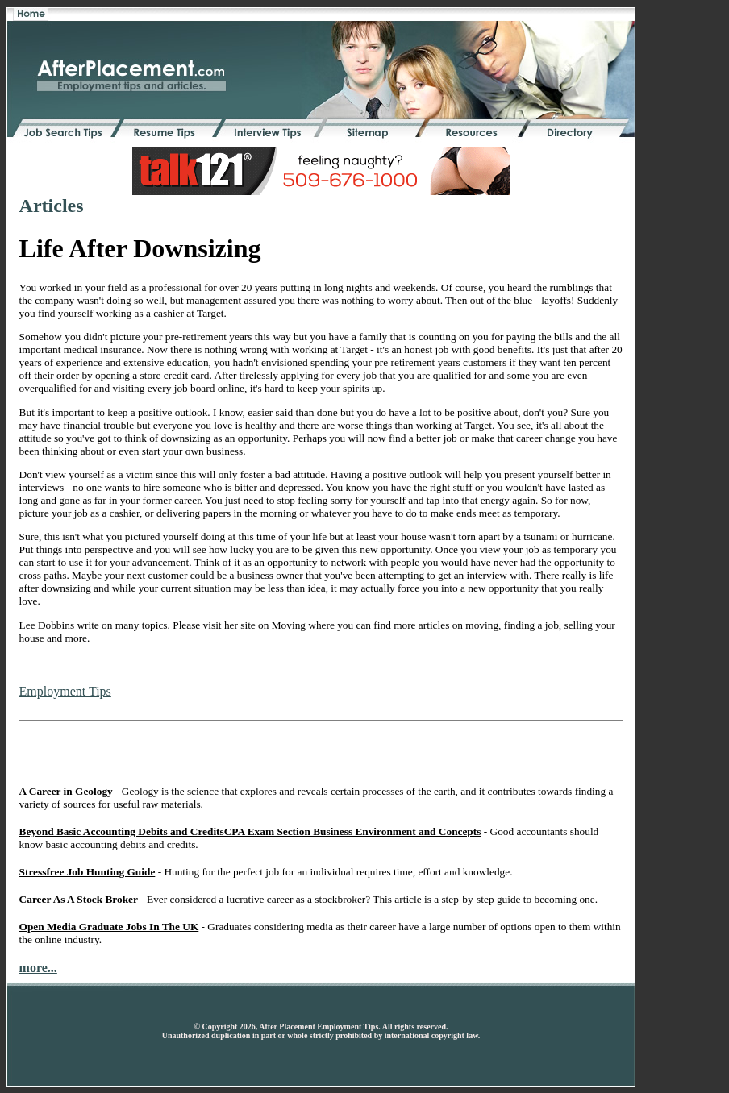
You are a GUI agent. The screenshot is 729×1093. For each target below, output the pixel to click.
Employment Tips (65, 691)
